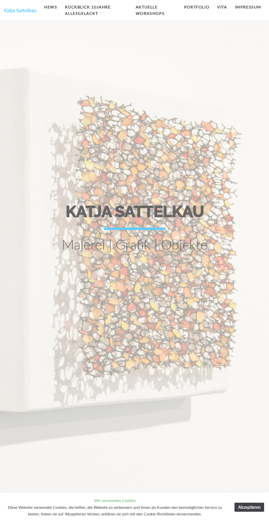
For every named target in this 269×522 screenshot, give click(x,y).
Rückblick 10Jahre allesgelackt (87, 10)
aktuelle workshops (150, 10)
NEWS (50, 7)
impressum (248, 7)
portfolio (196, 7)
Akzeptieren (249, 507)
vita (222, 7)
